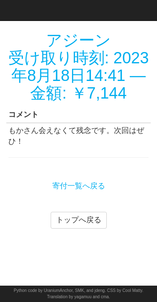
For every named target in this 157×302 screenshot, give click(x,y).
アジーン (78, 40)
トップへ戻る (78, 220)
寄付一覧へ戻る (78, 186)
